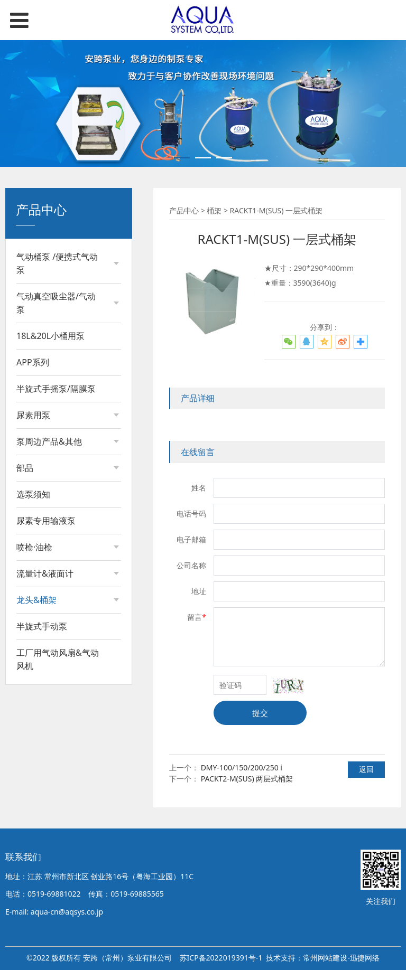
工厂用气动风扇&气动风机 (57, 718)
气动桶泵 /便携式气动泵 (57, 263)
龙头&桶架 (36, 600)
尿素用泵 (33, 415)
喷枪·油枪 (34, 547)
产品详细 (198, 398)
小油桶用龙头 (49, 658)
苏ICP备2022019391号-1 (221, 958)
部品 (24, 468)
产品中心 (184, 210)
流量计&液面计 (44, 573)
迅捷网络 (365, 958)
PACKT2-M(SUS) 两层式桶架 (247, 779)
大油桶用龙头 (49, 640)
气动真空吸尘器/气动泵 (56, 302)
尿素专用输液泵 (46, 520)
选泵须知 (33, 494)
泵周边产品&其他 (49, 441)
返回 (366, 769)
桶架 (34, 622)
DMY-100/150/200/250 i (241, 767)
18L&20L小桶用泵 (50, 336)
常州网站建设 (325, 958)
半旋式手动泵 (41, 685)
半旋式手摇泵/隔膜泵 (56, 388)
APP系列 (32, 362)
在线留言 (198, 452)
